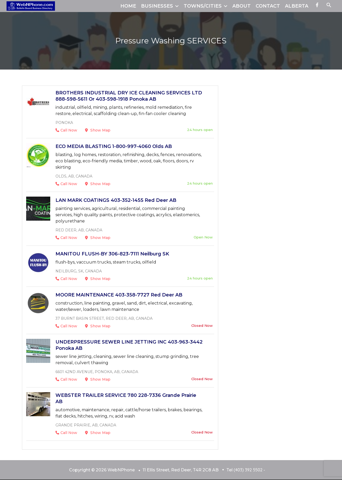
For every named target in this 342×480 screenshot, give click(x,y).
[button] (329, 6)
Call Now (66, 130)
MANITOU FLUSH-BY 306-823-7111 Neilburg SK (112, 254)
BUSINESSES (157, 6)
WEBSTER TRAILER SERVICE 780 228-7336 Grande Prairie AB (125, 398)
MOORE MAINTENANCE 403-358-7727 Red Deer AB (118, 295)
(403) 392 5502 (248, 469)
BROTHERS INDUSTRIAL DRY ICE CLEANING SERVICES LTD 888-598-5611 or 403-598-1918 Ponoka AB (128, 96)
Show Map (97, 130)
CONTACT (268, 6)
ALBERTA (296, 6)
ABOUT (241, 6)
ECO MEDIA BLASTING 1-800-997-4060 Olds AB (113, 146)
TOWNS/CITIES (203, 6)
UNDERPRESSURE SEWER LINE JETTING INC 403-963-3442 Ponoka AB (129, 345)
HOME (128, 6)
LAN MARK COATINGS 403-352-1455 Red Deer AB (115, 200)
